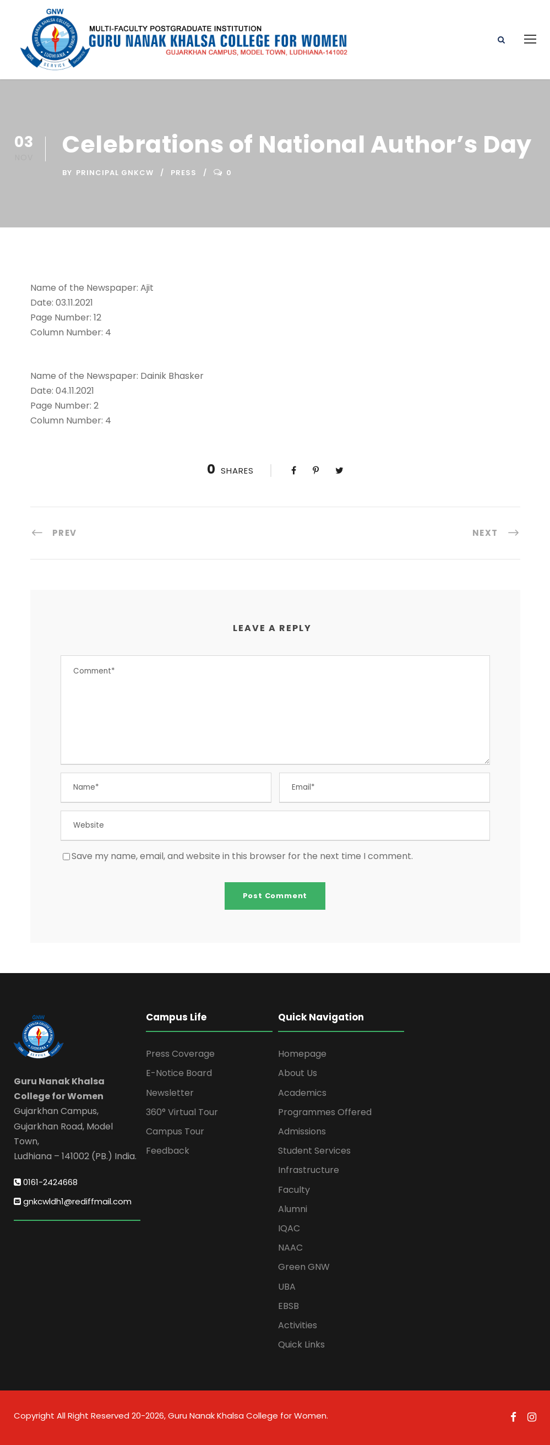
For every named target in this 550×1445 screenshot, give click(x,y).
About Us (297, 1073)
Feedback (167, 1150)
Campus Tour (175, 1131)
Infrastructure (308, 1170)
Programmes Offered (325, 1112)
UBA (287, 1286)
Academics (302, 1093)
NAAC (290, 1247)
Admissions (302, 1131)
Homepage (302, 1053)
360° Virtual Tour (182, 1112)
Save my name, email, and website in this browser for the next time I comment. (242, 856)
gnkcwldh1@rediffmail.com (73, 1201)
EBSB (288, 1306)
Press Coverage (180, 1053)
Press (184, 172)
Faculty (294, 1189)
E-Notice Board (179, 1073)
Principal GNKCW (115, 172)
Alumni (292, 1209)
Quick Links (301, 1344)
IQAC (289, 1228)
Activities (297, 1325)
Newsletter (170, 1093)
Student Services (314, 1150)
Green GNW (304, 1267)
